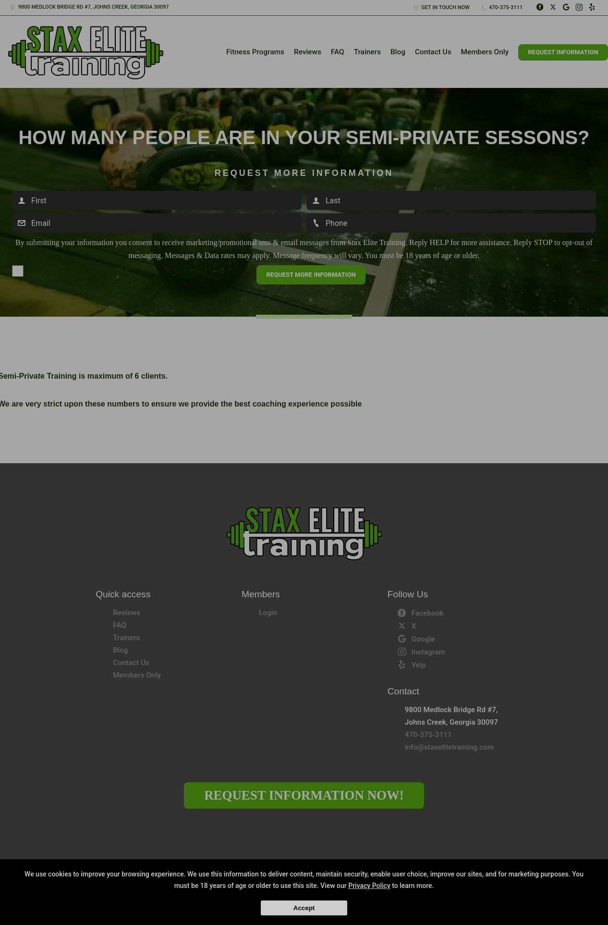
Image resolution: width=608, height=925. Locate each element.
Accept (304, 908)
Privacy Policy (369, 885)
